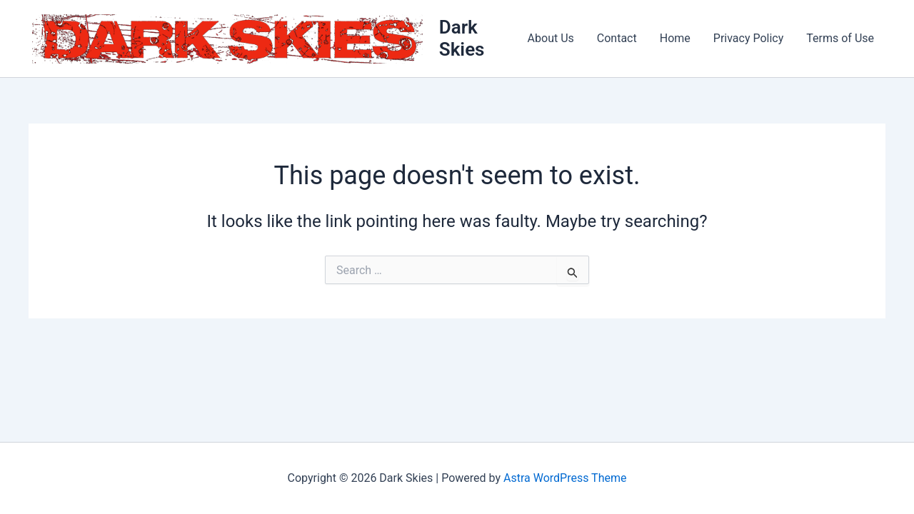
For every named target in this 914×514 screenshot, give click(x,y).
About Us (551, 38)
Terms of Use (840, 38)
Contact (617, 38)
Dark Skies (462, 38)
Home (675, 38)
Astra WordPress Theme (564, 478)
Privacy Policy (748, 38)
